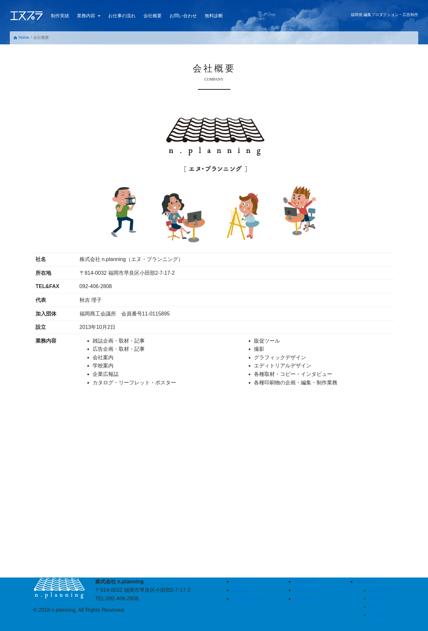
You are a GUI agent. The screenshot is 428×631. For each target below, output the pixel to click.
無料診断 (214, 15)
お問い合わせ (183, 15)
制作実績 (60, 15)
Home (21, 37)
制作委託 (379, 598)
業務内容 (86, 15)
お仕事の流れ (122, 15)
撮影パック (382, 606)
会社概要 (152, 15)
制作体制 (379, 590)
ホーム (240, 581)
